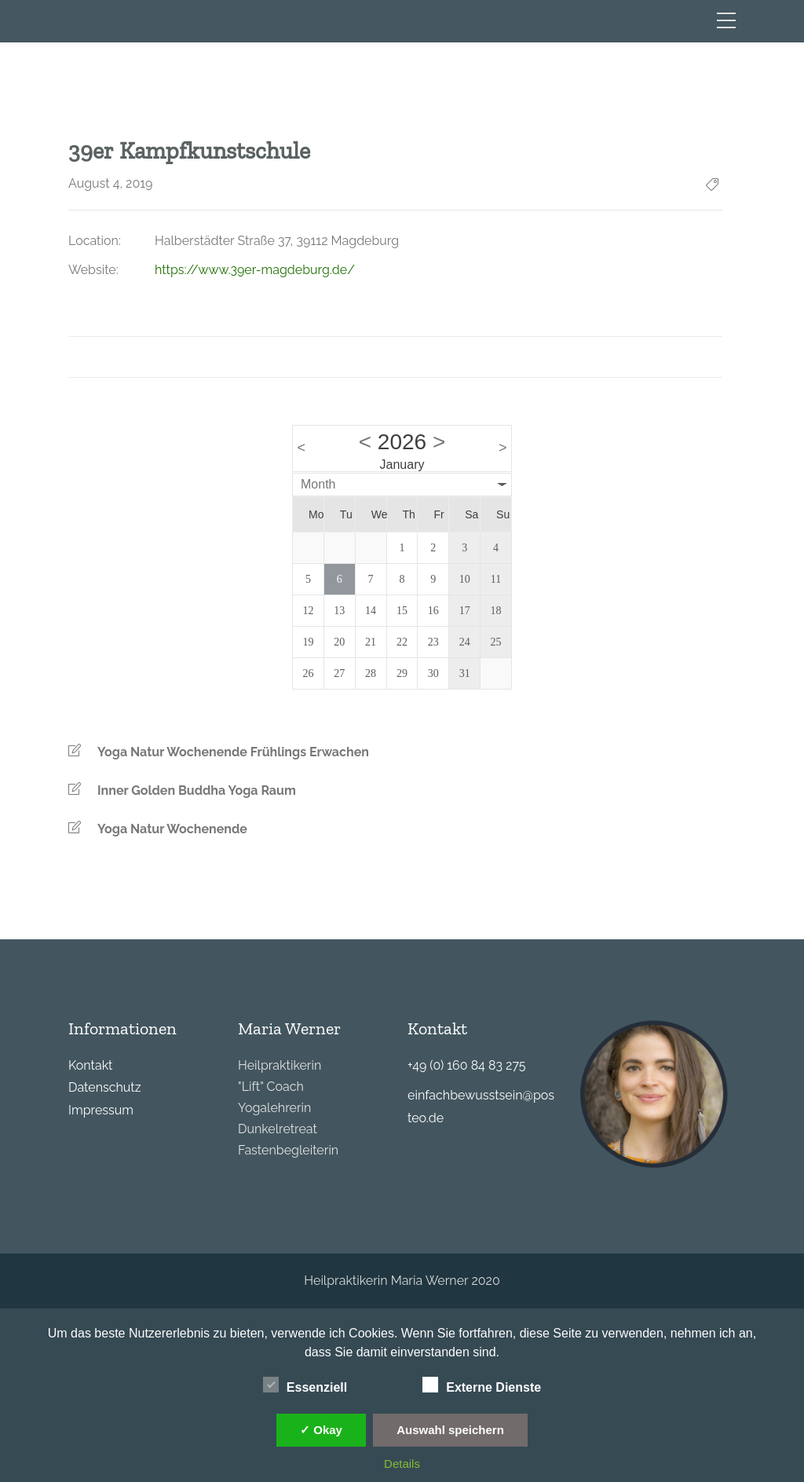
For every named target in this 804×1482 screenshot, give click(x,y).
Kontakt (90, 1065)
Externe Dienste (481, 1385)
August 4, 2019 (110, 183)
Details (402, 1463)
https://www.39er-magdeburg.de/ (255, 269)
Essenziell (305, 1385)
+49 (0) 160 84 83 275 (466, 1065)
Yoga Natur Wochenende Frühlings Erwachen (233, 752)
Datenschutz (104, 1087)
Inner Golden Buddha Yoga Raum (196, 790)
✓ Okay (321, 1429)
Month (318, 484)
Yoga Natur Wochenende (172, 829)
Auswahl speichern (450, 1429)
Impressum (100, 1110)
